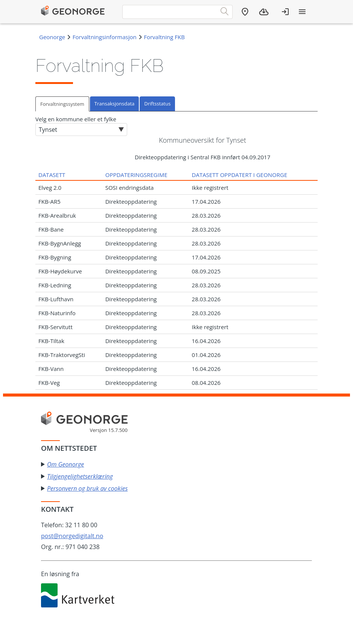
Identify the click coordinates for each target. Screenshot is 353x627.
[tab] (62, 103)
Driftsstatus (157, 103)
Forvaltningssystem (62, 104)
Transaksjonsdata (114, 103)
